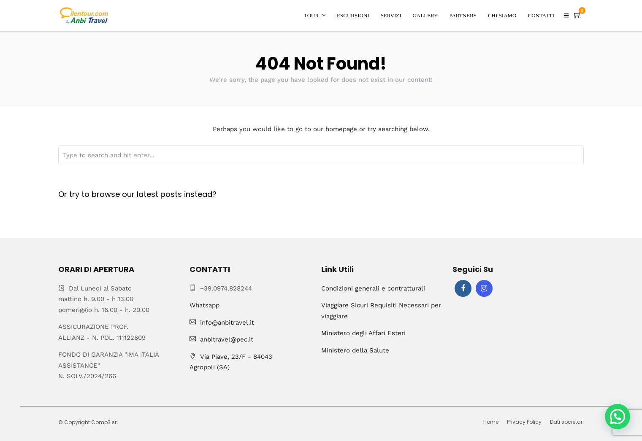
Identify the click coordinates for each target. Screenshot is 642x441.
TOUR (311, 15)
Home (490, 421)
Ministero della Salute (355, 350)
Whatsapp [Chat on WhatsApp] (204, 305)
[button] (617, 416)
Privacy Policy (524, 421)
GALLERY (425, 15)
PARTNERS (463, 15)
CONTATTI (541, 15)
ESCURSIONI (353, 15)
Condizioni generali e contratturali (373, 288)
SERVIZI (391, 15)
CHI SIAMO (502, 15)
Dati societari (567, 421)
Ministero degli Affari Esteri (363, 333)
